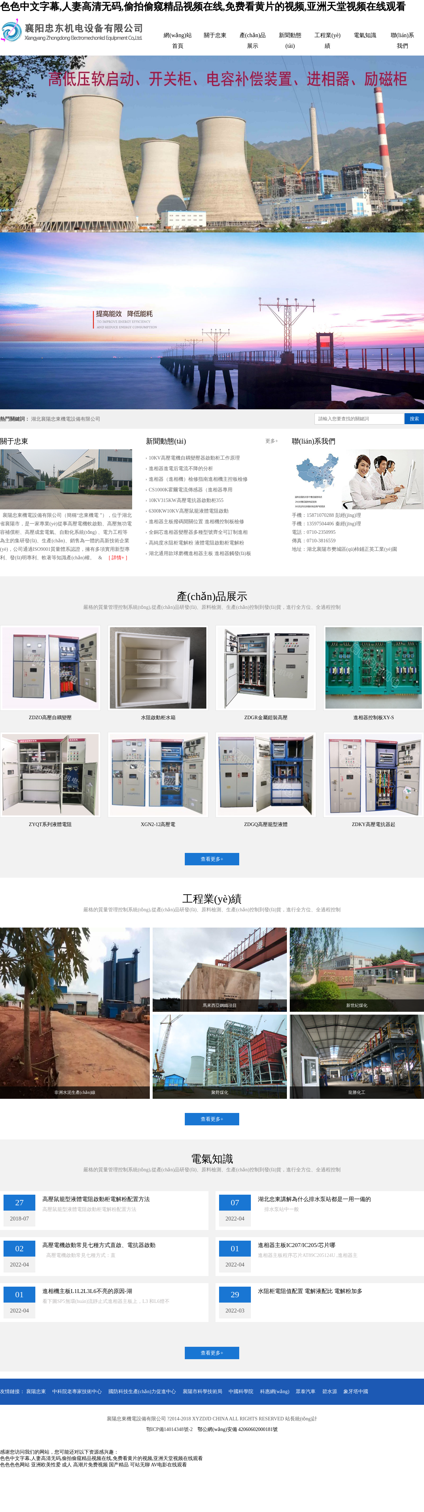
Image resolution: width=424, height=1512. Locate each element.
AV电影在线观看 (169, 1464)
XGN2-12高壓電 (158, 824)
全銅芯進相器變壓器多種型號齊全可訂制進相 (198, 532)
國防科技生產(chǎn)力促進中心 (142, 1391)
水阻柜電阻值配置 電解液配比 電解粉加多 (310, 1291)
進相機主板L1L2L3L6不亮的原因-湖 (87, 1291)
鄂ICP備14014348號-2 (169, 1429)
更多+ (271, 441)
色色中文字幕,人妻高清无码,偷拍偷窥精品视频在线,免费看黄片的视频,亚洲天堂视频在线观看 (203, 6)
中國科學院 (241, 1391)
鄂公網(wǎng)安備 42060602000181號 (238, 1429)
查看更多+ (212, 859)
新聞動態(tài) (290, 40)
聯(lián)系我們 (402, 40)
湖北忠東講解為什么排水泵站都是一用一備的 (314, 1199)
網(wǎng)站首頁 (178, 40)
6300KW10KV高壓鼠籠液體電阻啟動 (189, 511)
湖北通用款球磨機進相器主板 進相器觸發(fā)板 (200, 553)
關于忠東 (215, 35)
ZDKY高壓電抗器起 (373, 824)
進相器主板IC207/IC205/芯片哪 (296, 1245)
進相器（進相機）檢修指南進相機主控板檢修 (198, 479)
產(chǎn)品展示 (253, 40)
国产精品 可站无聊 (129, 1464)
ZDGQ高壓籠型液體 (266, 824)
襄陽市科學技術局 (202, 1391)
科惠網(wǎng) (274, 1391)
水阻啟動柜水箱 (158, 717)
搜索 (414, 418)
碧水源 (329, 1391)
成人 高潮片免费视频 (85, 1464)
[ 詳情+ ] (118, 557)
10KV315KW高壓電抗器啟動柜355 (186, 500)
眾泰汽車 (306, 1391)
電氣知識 (365, 35)
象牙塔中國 (355, 1391)
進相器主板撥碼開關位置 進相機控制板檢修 (196, 521)
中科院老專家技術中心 (77, 1391)
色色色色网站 (15, 1464)
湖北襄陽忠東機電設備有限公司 (65, 419)
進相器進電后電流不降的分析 (181, 468)
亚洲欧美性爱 (46, 1464)
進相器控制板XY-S (373, 717)
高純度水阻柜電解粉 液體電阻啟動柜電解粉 (196, 543)
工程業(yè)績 (327, 40)
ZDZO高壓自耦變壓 (50, 717)
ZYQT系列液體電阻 (50, 824)
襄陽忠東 (36, 1391)
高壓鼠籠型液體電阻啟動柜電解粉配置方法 (96, 1199)
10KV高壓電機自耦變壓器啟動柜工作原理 (194, 458)
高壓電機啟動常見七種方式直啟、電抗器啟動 (98, 1245)
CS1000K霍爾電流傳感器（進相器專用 (190, 489)
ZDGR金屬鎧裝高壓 (265, 717)
